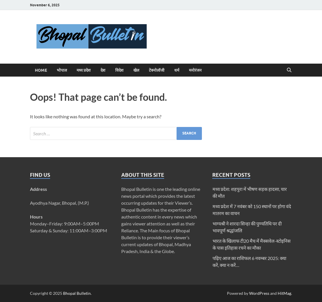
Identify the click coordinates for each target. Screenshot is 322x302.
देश (103, 70)
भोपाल (62, 70)
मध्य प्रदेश (84, 70)
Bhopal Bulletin (77, 293)
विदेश (119, 70)
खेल (136, 70)
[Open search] (289, 70)
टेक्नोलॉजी (156, 70)
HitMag (284, 293)
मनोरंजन (195, 70)
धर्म (176, 70)
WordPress (259, 293)
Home (41, 70)
